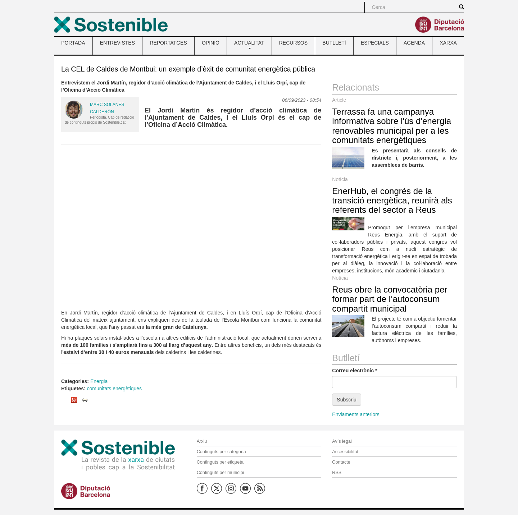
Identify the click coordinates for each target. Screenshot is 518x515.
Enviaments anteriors (356, 414)
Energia (99, 381)
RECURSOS (293, 43)
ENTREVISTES (117, 43)
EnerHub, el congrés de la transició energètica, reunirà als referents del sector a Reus (392, 200)
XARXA (448, 43)
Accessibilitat (345, 451)
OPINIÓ (210, 43)
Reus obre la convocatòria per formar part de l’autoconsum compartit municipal (389, 299)
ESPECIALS (375, 43)
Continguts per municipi (220, 472)
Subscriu (346, 400)
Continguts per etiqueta (220, 462)
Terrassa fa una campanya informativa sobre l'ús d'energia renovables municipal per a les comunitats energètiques (391, 126)
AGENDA (414, 43)
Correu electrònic (354, 370)
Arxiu (202, 441)
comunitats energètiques (114, 388)
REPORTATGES (168, 43)
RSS (336, 472)
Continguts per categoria (221, 451)
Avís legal (341, 441)
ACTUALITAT (249, 44)
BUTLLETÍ (334, 43)
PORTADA (73, 43)
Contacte (341, 462)
